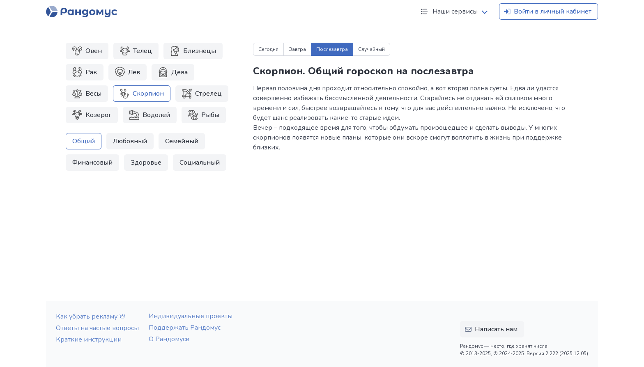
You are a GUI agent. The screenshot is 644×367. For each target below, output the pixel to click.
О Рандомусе (169, 339)
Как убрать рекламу (91, 316)
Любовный (130, 141)
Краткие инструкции (89, 339)
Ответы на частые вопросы (97, 328)
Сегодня (268, 49)
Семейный (181, 141)
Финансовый (92, 162)
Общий (83, 141)
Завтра (297, 49)
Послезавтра (332, 49)
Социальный (199, 162)
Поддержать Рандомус (185, 327)
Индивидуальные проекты (190, 316)
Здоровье (146, 162)
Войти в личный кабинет (546, 11)
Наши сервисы (448, 11)
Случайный (371, 49)
